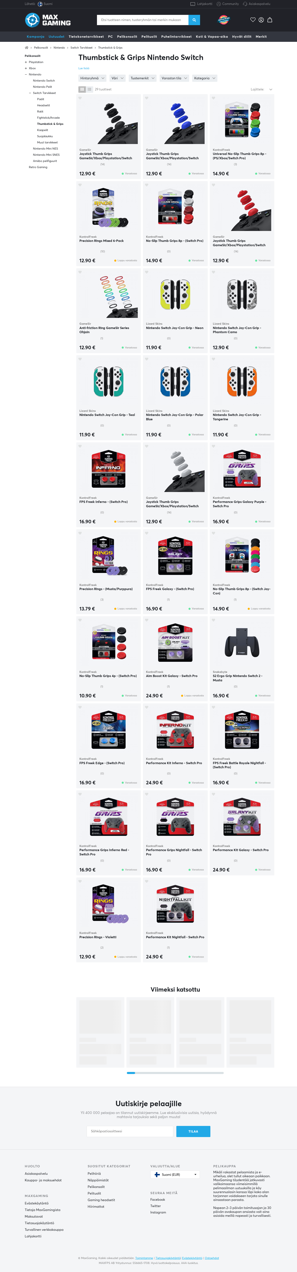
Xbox (32, 68)
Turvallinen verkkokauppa (44, 1229)
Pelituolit (149, 36)
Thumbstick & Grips (110, 48)
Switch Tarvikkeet (82, 48)
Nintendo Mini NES (45, 148)
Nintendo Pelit (42, 87)
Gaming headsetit (101, 1200)
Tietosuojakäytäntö (39, 1223)
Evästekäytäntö (36, 1203)
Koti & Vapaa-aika (212, 36)
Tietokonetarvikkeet (86, 36)
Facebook (157, 1199)
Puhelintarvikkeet (176, 36)
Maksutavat (34, 1216)
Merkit (261, 36)
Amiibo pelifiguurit (45, 161)
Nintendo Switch (44, 80)
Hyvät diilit (242, 36)
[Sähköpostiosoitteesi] (130, 1131)
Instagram (158, 1212)
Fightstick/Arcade (48, 117)
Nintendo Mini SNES (46, 154)
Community (228, 4)
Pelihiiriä (94, 1173)
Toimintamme (144, 1258)
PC (110, 36)
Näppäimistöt (98, 1180)
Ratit (40, 111)
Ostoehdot (212, 1258)
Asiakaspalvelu (259, 4)
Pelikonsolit (127, 36)
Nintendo (59, 48)
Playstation (36, 62)
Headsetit (43, 105)
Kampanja (36, 36)
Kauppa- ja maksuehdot (43, 1180)
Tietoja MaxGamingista (42, 1210)
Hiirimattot (96, 1206)
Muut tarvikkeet (47, 142)
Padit (40, 99)
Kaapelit (42, 130)
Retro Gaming (38, 167)
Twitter (155, 1206)
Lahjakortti (204, 4)
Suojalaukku (45, 136)
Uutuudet (57, 36)
